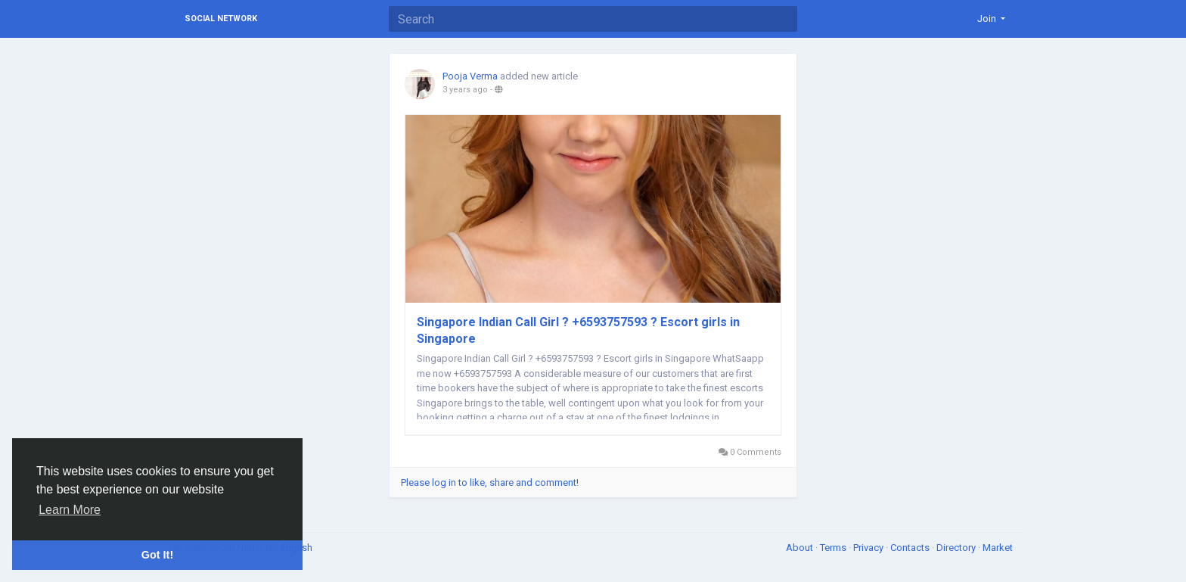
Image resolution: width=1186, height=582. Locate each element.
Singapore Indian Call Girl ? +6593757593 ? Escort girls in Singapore (578, 330)
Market (998, 547)
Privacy (869, 547)
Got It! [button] (157, 555)
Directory (957, 547)
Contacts (911, 547)
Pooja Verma (470, 76)
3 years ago (465, 90)
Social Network (221, 18)
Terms (834, 547)
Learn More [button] (70, 509)
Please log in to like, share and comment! (490, 482)
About (800, 547)
